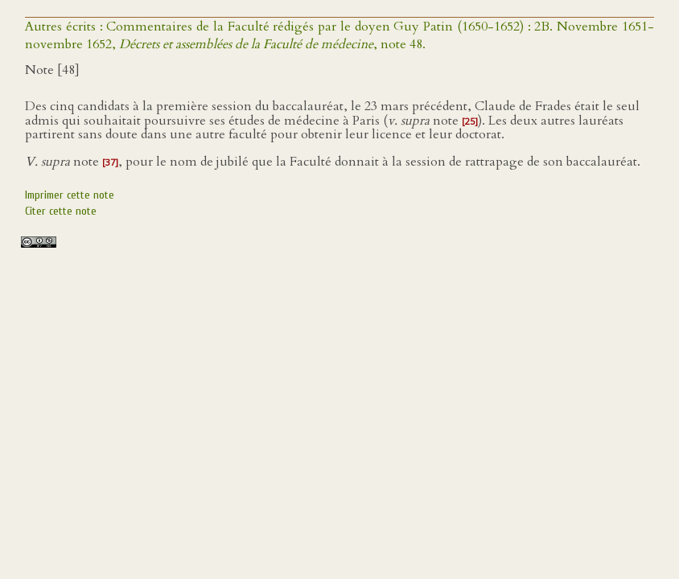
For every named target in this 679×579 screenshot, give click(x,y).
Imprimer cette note (69, 195)
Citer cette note (61, 211)
